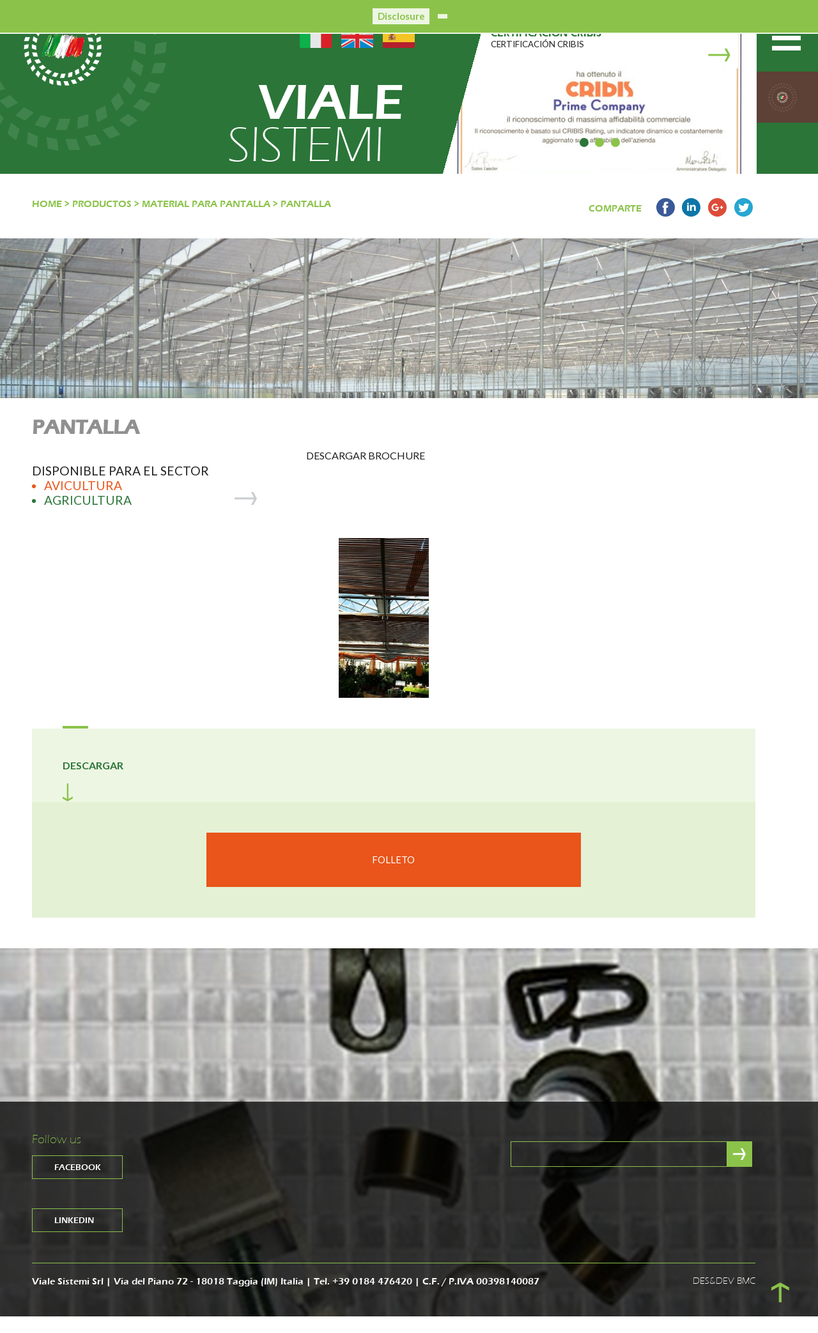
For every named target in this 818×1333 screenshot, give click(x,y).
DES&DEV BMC (724, 1298)
